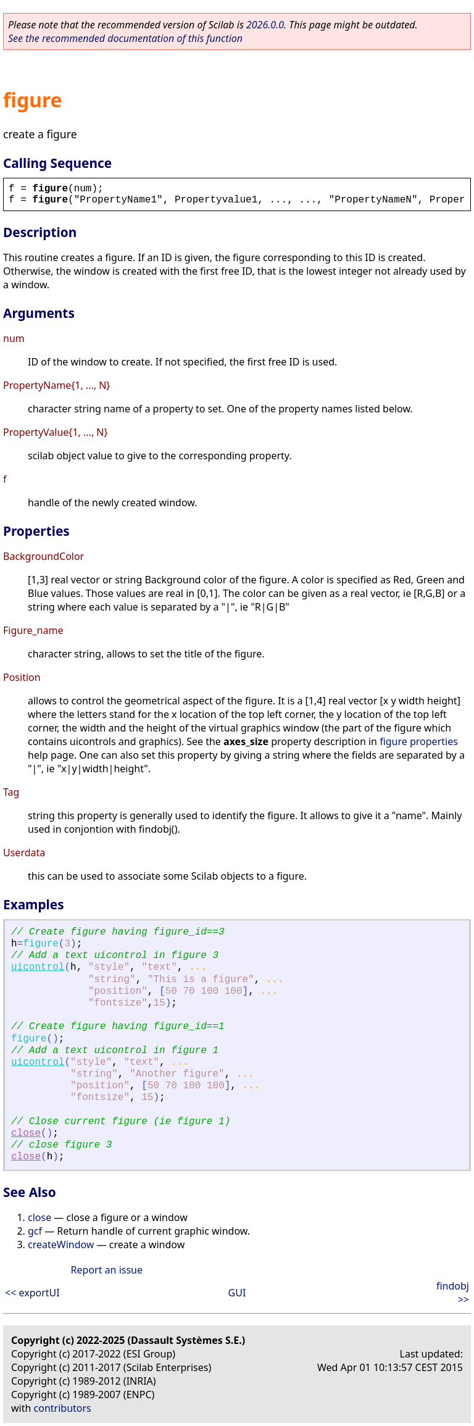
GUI (237, 1292)
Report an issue (107, 1270)
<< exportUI (32, 1292)
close (26, 1133)
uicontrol (37, 967)
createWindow (61, 1244)
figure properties (419, 741)
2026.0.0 (265, 24)
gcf (35, 1231)
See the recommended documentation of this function (125, 38)
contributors (62, 1408)
